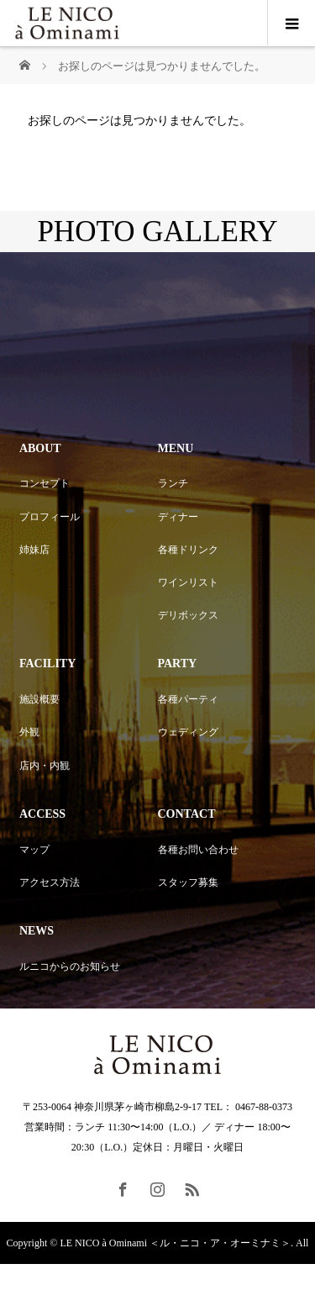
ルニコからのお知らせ (69, 966)
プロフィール (49, 517)
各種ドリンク (188, 550)
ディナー (178, 517)
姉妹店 (34, 550)
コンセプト (44, 483)
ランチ (173, 483)
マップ (34, 850)
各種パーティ (188, 699)
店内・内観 (44, 765)
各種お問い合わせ (198, 850)
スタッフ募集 (188, 882)
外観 (29, 732)
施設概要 (39, 699)
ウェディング (188, 732)
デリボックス (188, 615)
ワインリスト (188, 582)
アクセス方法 (49, 882)
